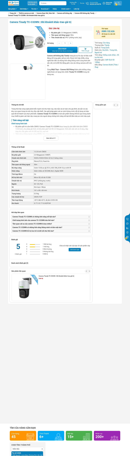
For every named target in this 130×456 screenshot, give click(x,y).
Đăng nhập (109, 2)
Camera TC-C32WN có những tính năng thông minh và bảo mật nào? (37, 227)
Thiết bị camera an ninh (26, 13)
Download (46, 9)
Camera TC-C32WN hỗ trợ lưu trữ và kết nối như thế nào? (33, 231)
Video (55, 9)
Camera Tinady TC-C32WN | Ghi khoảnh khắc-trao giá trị (26, 15)
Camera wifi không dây (64, 13)
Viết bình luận (74, 250)
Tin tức (82, 3)
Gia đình (105, 50)
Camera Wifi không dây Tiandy (84, 13)
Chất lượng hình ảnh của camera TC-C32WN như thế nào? (33, 220)
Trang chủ (12, 13)
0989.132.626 (108, 31)
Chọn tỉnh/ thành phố (20, 445)
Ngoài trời (98, 52)
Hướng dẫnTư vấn (73, 3)
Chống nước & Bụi (109, 55)
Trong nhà (113, 50)
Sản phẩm (11, 9)
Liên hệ (76, 9)
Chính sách (66, 9)
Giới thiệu (23, 9)
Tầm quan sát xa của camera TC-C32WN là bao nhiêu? (32, 224)
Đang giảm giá (100, 105)
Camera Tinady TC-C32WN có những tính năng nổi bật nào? (34, 217)
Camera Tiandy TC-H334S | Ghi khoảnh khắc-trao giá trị (56, 276)
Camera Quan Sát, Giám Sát (46, 13)
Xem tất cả (51, 138)
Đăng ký (108, 4)
